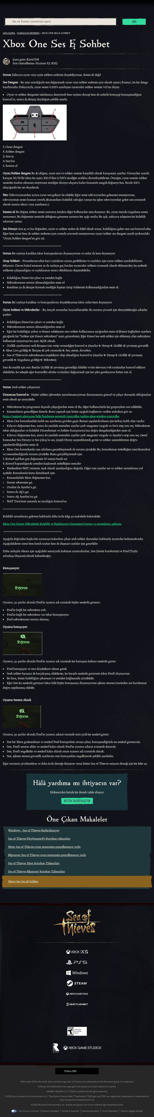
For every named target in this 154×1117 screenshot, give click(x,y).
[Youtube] (76, 1016)
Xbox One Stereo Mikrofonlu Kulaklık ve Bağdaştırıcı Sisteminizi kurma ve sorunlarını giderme (62, 524)
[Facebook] (51, 1016)
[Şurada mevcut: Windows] (77, 973)
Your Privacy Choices (28, 1111)
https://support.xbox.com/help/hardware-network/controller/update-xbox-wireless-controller (61, 416)
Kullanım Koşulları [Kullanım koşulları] (50, 1111)
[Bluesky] (101, 1016)
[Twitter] (58, 1016)
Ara (134, 22)
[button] (77, 1071)
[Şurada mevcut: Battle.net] (77, 1005)
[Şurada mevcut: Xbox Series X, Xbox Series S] (77, 952)
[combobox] (60, 22)
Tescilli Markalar (109, 1111)
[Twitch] (66, 1016)
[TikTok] (94, 1016)
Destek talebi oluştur (77, 801)
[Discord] (87, 1016)
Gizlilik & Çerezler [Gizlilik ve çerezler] (70, 1111)
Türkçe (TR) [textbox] (70, 1071)
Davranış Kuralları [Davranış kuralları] (90, 1111)
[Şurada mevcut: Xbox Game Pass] (77, 994)
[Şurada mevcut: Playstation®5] (77, 963)
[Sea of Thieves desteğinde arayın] (60, 22)
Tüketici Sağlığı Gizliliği (131, 1111)
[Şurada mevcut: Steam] (77, 984)
